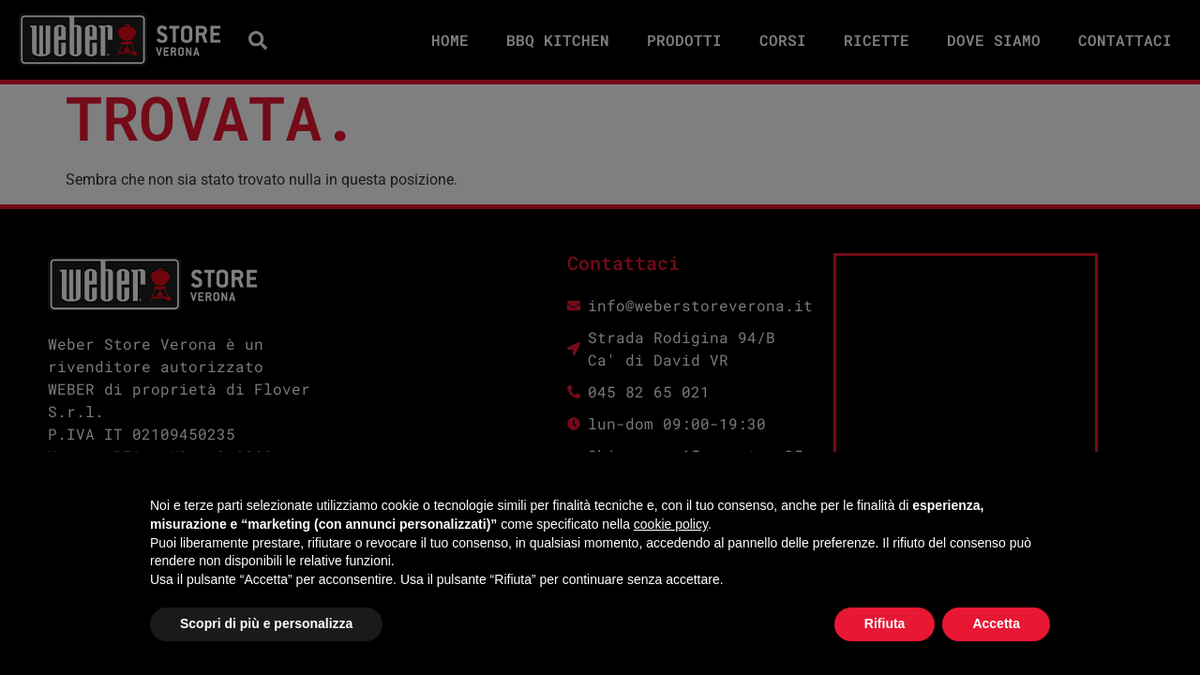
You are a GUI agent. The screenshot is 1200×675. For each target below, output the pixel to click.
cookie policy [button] (671, 524)
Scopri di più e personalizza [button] (266, 623)
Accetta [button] (996, 623)
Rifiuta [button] (885, 623)
